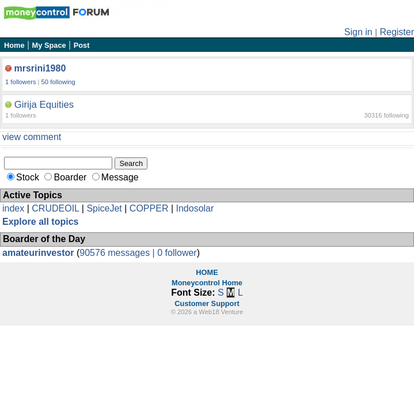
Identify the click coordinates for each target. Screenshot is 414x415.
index (13, 208)
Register (396, 32)
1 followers (20, 81)
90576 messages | (118, 253)
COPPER (149, 208)
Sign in (358, 32)
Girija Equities (44, 104)
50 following (58, 81)
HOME (207, 272)
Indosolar (195, 208)
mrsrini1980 (40, 68)
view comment (31, 137)
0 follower (176, 253)
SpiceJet (103, 208)
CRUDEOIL (55, 208)
